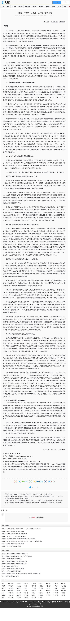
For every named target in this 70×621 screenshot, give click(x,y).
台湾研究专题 (22, 459)
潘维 (63, 595)
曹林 (41, 583)
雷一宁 (26, 593)
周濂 (48, 588)
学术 (9, 459)
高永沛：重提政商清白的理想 (10, 566)
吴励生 (49, 595)
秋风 (3, 593)
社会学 (34, 7)
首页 (2, 7)
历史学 (59, 7)
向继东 (64, 586)
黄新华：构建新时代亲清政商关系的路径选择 (14, 563)
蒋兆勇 (41, 593)
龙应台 (26, 583)
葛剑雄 (4, 595)
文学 (53, 7)
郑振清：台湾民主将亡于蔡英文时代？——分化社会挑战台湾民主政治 (21, 529)
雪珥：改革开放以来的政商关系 (10, 576)
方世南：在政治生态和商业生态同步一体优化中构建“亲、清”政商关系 (21, 573)
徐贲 (25, 586)
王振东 (34, 590)
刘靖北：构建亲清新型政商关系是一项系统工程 (15, 554)
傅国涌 (57, 583)
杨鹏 (56, 588)
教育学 (47, 7)
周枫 (33, 593)
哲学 (65, 7)
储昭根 (11, 595)
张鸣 (25, 588)
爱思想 (6, 2)
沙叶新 (57, 593)
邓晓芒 (64, 588)
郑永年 (19, 583)
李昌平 (19, 588)
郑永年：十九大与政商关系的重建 (11, 571)
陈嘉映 (64, 583)
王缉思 (4, 590)
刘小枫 (11, 593)
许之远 (26, 595)
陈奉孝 (11, 590)
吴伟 (48, 593)
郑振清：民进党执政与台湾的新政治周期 (13, 531)
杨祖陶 (49, 586)
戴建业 (11, 588)
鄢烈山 (49, 583)
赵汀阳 (4, 588)
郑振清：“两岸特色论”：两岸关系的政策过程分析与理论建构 (18, 538)
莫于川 (11, 597)
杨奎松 (34, 588)
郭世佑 (19, 590)
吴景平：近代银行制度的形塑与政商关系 (13, 568)
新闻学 (41, 7)
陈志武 (19, 586)
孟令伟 (19, 593)
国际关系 (27, 7)
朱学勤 (57, 595)
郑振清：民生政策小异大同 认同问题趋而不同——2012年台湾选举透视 (22, 541)
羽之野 (19, 597)
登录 (33, 518)
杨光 (41, 597)
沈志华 (57, 586)
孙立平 (34, 597)
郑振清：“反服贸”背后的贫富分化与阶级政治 (14, 536)
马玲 (25, 590)
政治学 (20, 7)
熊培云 (64, 590)
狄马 (41, 590)
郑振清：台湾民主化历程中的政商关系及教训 (14, 534)
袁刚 (33, 595)
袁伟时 (49, 590)
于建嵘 (11, 586)
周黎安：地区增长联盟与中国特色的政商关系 (14, 561)
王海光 (41, 588)
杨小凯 (41, 595)
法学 (8, 7)
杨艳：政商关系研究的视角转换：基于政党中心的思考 (17, 556)
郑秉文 (4, 597)
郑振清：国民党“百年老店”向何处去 (11, 546)
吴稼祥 (19, 595)
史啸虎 (57, 590)
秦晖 (3, 583)
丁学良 (34, 583)
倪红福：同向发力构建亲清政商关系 (12, 559)
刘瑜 (63, 593)
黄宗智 (4, 586)
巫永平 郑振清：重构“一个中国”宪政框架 (13, 543)
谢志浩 (26, 597)
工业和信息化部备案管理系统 (35, 606)
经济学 (14, 7)
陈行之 (11, 583)
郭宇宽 (34, 586)
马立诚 (41, 586)
